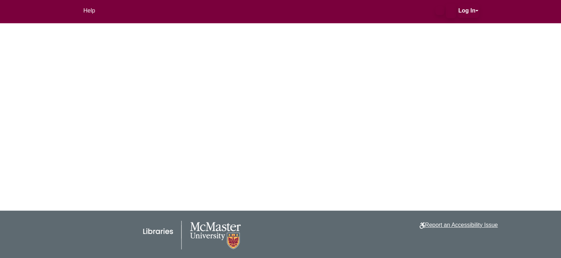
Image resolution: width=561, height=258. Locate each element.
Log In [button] (466, 10)
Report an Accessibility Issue (461, 225)
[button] (439, 10)
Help (89, 11)
